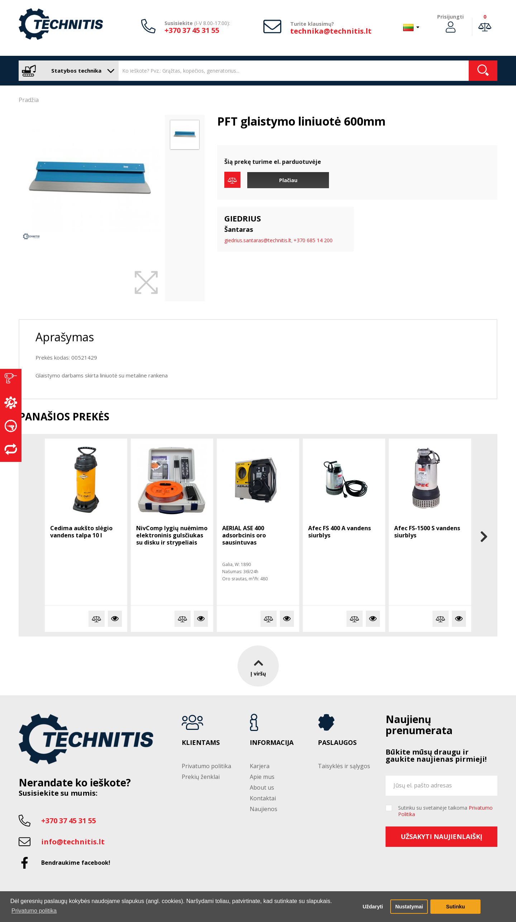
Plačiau (288, 180)
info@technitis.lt (73, 842)
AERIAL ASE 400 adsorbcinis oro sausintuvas (244, 535)
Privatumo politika (206, 766)
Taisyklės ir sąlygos (344, 766)
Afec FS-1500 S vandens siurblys (427, 531)
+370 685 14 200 (313, 240)
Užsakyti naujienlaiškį (441, 836)
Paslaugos (337, 742)
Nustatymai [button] (409, 906)
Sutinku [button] (455, 906)
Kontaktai (263, 798)
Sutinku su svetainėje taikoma (445, 811)
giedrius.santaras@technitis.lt (257, 240)
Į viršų (258, 666)
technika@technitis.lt (331, 31)
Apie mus (262, 777)
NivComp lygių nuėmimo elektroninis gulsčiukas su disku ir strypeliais (171, 535)
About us (262, 787)
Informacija (271, 742)
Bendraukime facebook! (75, 863)
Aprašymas (64, 337)
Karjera (259, 766)
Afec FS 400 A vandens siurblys (339, 531)
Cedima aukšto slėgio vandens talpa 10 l (81, 531)
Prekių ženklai (201, 777)
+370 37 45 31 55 (191, 30)
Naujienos (263, 809)
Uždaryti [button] (373, 906)
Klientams (201, 742)
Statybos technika (67, 70)
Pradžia (29, 100)
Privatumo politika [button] (34, 911)
